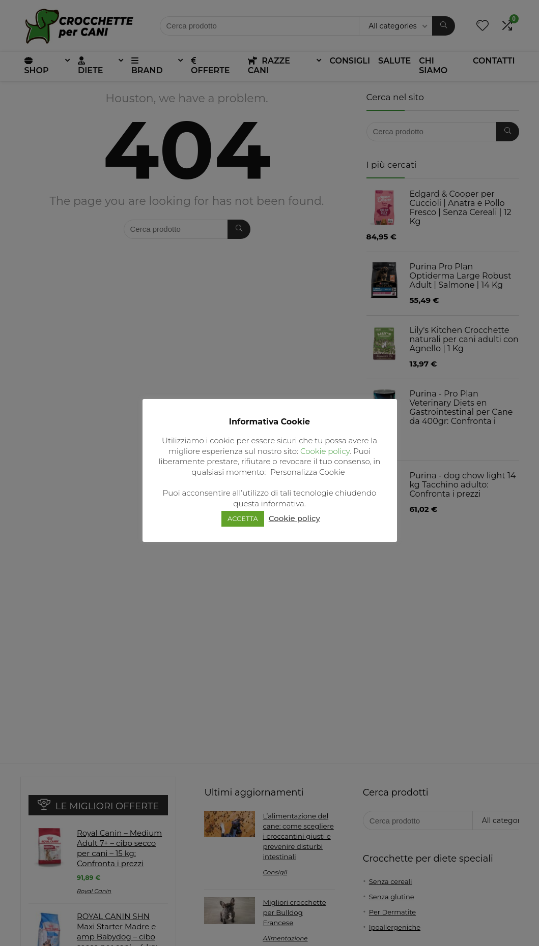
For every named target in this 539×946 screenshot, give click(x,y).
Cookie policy (325, 451)
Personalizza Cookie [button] (307, 472)
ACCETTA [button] (243, 518)
